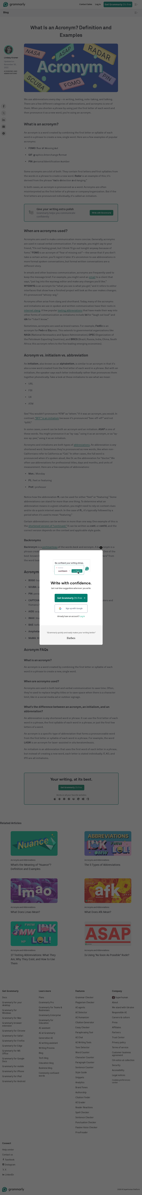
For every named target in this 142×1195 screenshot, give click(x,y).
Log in (82, 616)
